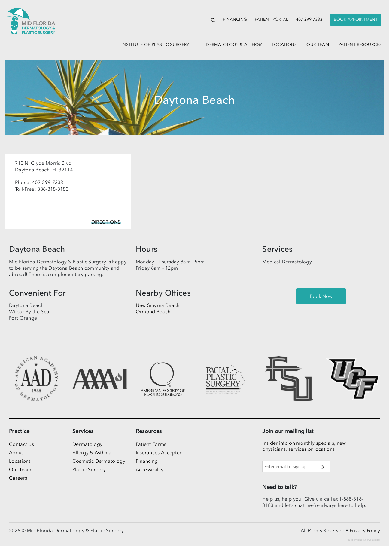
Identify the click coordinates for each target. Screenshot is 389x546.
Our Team (20, 469)
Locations (20, 461)
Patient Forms (151, 444)
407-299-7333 (309, 19)
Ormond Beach (153, 311)
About (16, 452)
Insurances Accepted (159, 452)
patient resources (360, 44)
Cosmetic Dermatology (98, 461)
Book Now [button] (321, 296)
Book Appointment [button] (356, 19)
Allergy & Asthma (92, 452)
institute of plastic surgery (155, 44)
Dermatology (87, 444)
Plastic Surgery (89, 469)
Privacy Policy (365, 530)
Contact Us (21, 444)
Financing (235, 19)
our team (317, 44)
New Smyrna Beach (158, 305)
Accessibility (150, 469)
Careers (18, 478)
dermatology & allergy (234, 44)
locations (284, 44)
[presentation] (355, 20)
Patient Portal (271, 19)
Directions (106, 222)
